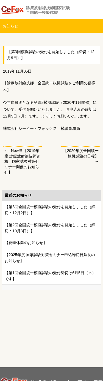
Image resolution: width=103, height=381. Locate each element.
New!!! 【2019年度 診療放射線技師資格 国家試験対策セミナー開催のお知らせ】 (22, 161)
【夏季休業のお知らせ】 (26, 242)
